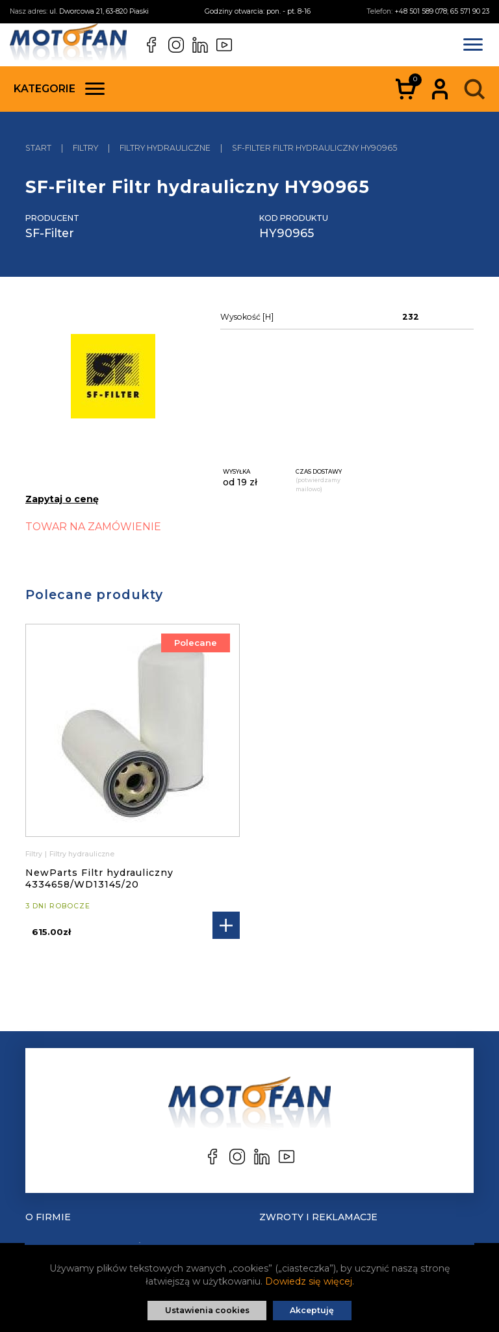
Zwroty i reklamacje (318, 1217)
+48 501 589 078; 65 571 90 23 (441, 11)
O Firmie (48, 1217)
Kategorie (59, 89)
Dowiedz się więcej (308, 1281)
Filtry (33, 854)
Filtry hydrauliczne (81, 854)
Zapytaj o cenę (62, 499)
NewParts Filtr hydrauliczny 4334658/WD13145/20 (99, 878)
